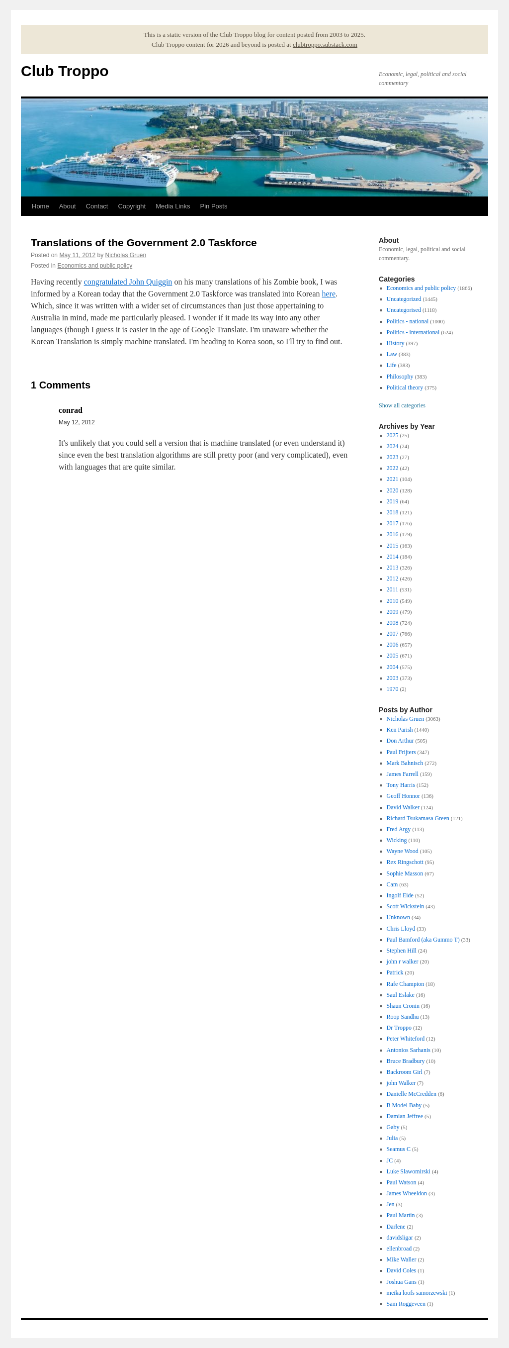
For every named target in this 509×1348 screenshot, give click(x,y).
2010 (393, 600)
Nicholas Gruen (125, 255)
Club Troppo (65, 71)
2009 (393, 611)
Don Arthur (400, 740)
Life (392, 365)
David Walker (403, 807)
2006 (393, 644)
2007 (393, 633)
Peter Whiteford (406, 1038)
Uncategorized (404, 298)
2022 (393, 468)
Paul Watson (402, 1182)
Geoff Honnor (403, 795)
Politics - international (413, 332)
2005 (393, 655)
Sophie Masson (405, 873)
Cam (392, 884)
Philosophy (400, 376)
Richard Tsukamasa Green (418, 818)
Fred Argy (399, 829)
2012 (393, 578)
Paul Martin (401, 1215)
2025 (393, 435)
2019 (393, 501)
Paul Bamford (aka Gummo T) (423, 939)
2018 (393, 512)
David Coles (402, 1270)
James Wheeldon (407, 1193)
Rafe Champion (405, 983)
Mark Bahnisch (405, 763)
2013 (393, 567)
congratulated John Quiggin (128, 282)
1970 (393, 688)
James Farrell (403, 773)
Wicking (397, 840)
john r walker (403, 961)
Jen (391, 1204)
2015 (393, 545)
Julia (392, 1138)
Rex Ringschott (405, 862)
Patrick (395, 972)
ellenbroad (399, 1248)
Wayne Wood (403, 851)
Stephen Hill (402, 950)
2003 (393, 677)
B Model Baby (404, 1105)
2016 (393, 534)
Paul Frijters (401, 752)
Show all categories (402, 405)
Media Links (173, 206)
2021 (393, 479)
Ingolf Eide (400, 895)
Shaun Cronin (403, 1005)
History (396, 343)
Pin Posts (214, 206)
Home (40, 206)
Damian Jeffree (405, 1116)
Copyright (132, 206)
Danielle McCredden (411, 1093)
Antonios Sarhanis (408, 1050)
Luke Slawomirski (408, 1171)
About (67, 206)
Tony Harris (401, 784)
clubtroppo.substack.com (325, 44)
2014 (393, 556)
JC (390, 1160)
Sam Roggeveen (406, 1303)
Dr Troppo (399, 1027)
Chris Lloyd (401, 928)
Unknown (398, 917)
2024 (393, 446)
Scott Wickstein (405, 906)
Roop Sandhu (403, 1016)
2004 (393, 667)
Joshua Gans (402, 1281)
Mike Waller (402, 1259)
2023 (393, 457)
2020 (393, 490)
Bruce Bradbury (406, 1061)
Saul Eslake (401, 994)
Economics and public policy (94, 265)
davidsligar (400, 1237)
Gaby (393, 1127)
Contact (97, 206)
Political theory (405, 387)
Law (392, 354)
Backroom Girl (405, 1071)
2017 (393, 523)
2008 (393, 622)
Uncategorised (404, 309)
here (329, 293)
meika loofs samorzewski (417, 1292)
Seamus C (399, 1149)
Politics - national (408, 321)
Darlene (396, 1226)
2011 (393, 589)
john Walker (401, 1082)
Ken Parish (400, 729)
